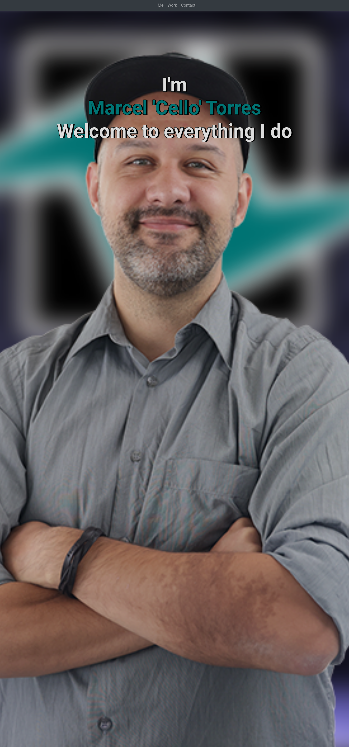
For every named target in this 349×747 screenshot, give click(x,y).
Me (160, 5)
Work (172, 5)
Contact (188, 5)
